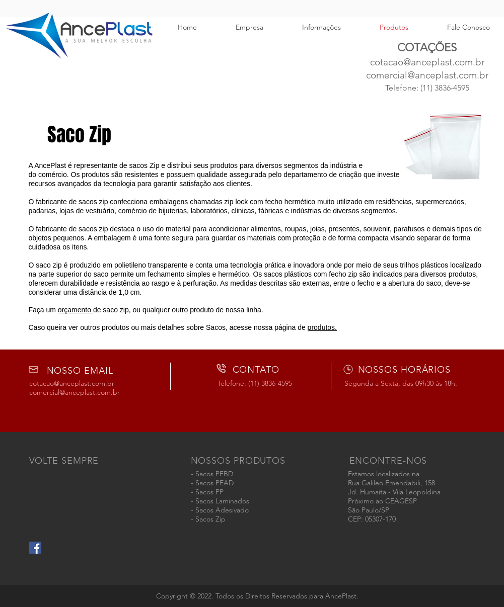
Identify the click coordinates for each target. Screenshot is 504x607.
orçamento (75, 310)
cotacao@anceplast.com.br (427, 62)
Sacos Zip (210, 519)
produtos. (322, 327)
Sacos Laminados (222, 500)
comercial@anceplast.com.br (427, 75)
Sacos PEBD (214, 473)
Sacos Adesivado (222, 509)
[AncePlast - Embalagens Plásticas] (35, 548)
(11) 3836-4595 (444, 88)
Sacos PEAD (214, 482)
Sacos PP (209, 491)
